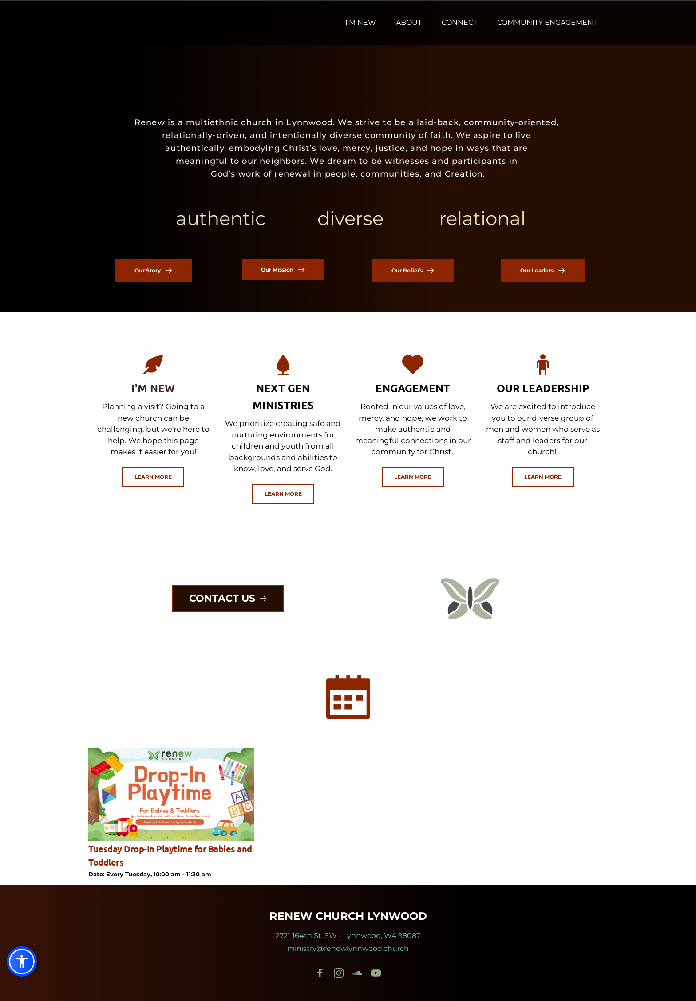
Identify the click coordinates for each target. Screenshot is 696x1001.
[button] (22, 961)
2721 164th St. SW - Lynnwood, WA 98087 (348, 935)
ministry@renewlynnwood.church (348, 948)
